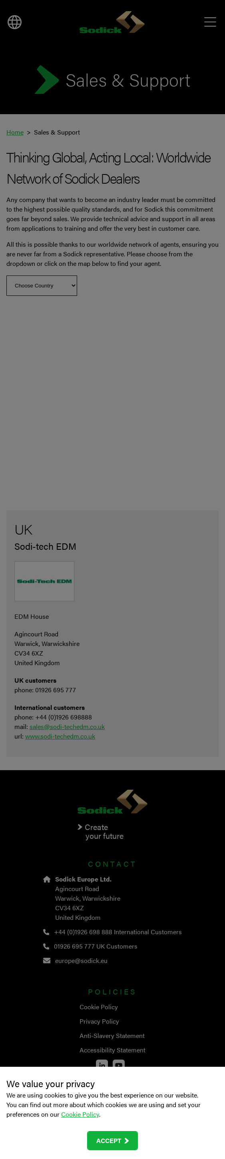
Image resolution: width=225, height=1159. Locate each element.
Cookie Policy (80, 1114)
